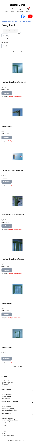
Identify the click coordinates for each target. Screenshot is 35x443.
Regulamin (4, 384)
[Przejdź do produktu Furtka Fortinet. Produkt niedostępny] (17, 289)
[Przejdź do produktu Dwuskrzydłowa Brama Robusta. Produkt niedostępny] (17, 245)
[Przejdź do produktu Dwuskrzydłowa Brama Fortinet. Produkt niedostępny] (17, 201)
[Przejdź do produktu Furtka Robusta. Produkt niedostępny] (17, 333)
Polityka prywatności (7, 418)
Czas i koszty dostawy (7, 408)
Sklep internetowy (15, 440)
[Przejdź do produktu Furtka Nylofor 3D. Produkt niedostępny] (17, 112)
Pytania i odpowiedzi (7, 383)
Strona (15, 52)
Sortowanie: (4, 42)
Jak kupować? (5, 422)
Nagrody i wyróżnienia (7, 435)
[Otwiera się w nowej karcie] (22, 16)
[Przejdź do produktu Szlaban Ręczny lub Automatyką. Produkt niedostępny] (17, 157)
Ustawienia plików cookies (9, 420)
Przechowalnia (5, 398)
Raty (2, 386)
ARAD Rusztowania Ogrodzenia (9, 21)
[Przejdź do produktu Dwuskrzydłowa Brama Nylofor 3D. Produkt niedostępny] (17, 68)
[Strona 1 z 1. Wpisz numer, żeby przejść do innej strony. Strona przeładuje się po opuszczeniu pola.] (18, 52)
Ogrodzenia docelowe (25, 21)
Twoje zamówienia (6, 394)
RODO (3, 433)
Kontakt (3, 430)
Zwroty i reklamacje (7, 381)
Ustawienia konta (6, 396)
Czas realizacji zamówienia (9, 410)
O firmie (3, 432)
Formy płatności (6, 406)
